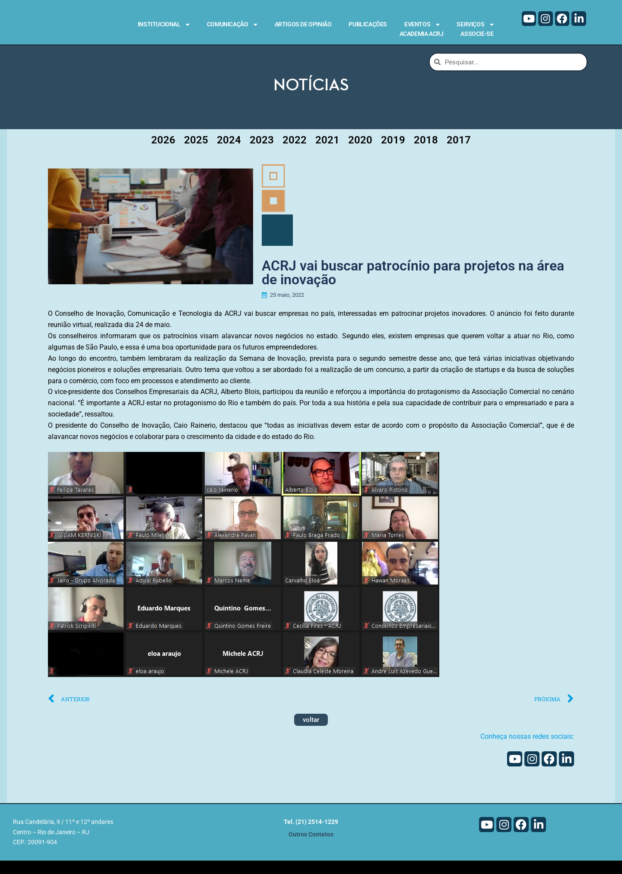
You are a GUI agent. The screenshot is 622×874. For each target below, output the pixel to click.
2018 (426, 151)
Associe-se (476, 33)
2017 (459, 151)
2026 (163, 151)
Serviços (475, 24)
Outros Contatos (311, 848)
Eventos (421, 24)
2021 (327, 151)
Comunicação (232, 24)
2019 (393, 151)
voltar (311, 733)
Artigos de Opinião (303, 24)
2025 (196, 151)
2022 (294, 151)
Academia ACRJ (422, 33)
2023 (262, 151)
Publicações (368, 24)
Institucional (164, 24)
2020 (360, 151)
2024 (229, 151)
